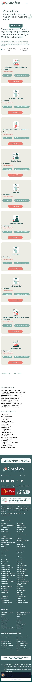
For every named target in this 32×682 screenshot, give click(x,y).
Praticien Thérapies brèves (23, 581)
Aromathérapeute (21, 525)
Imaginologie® (20, 552)
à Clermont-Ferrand (11, 390)
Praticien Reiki (4, 579)
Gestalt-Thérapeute (21, 548)
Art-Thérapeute (5, 527)
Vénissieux (6, 426)
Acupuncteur (20, 523)
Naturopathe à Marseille (22, 643)
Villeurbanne (6, 421)
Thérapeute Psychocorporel (23, 602)
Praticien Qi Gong (21, 577)
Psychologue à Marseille (7, 645)
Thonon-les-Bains (8, 447)
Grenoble (5, 418)
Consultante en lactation (7, 538)
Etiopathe (3, 546)
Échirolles (5, 444)
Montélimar (6, 439)
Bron (4, 436)
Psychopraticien (5, 590)
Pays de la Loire (20, 626)
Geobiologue (4, 548)
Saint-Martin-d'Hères (9, 437)
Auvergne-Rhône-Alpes (12, 49)
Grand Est (19, 616)
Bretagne (3, 614)
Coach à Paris (4, 647)
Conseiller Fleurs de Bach (22, 535)
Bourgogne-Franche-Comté (23, 612)
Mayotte (19, 622)
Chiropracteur (4, 531)
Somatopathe (4, 596)
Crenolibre (4, 476)
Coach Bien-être (20, 531)
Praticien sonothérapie (6, 586)
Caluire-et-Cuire (7, 432)
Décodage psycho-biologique (8, 542)
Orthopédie (19, 561)
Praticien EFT (20, 567)
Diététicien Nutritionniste (23, 540)
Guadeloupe (4, 618)
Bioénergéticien (5, 529)
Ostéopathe (4, 563)
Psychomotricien (20, 588)
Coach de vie (20, 533)
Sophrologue (4, 598)
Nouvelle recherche (16, 25)
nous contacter (8, 671)
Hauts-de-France (5, 620)
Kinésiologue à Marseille (7, 649)
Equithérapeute (5, 544)
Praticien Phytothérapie (22, 575)
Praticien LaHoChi (21, 571)
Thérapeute (19, 598)
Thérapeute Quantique (6, 604)
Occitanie (3, 626)
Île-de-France (20, 628)
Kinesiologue (20, 554)
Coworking (19, 538)
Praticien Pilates (5, 577)
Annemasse (6, 445)
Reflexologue (4, 592)
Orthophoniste (4, 561)
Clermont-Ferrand (25, 49)
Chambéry (6, 429)
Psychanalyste (20, 586)
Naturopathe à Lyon (6, 638)
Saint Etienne (6, 416)
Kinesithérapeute (5, 556)
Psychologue (4, 588)
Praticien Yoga (4, 583)
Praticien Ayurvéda (21, 563)
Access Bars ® (4, 523)
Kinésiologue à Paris (6, 643)
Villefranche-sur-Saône (9, 442)
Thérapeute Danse (5, 600)
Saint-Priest (6, 431)
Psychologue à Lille (21, 641)
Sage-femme (20, 594)
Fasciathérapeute (21, 546)
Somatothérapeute (21, 596)
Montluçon (6, 440)
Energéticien (20, 542)
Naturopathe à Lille (21, 645)
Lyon (4, 414)
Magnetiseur (20, 556)
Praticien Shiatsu (21, 579)
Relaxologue (20, 592)
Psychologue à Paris (6, 636)
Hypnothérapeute (5, 552)
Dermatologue (4, 540)
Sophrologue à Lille (5, 641)
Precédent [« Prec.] (6, 373)
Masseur (3, 557)
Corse (2, 616)
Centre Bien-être (21, 529)
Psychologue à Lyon (21, 647)
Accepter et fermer (16, 679)
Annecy (5, 424)
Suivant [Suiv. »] (17, 373)
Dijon (4, 419)
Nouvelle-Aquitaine (21, 624)
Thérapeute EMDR (21, 600)
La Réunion (19, 620)
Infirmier (3, 554)
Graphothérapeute (5, 550)
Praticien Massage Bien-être (8, 573)
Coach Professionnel (6, 533)
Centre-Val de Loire (21, 614)
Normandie (4, 624)
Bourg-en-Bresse (8, 434)
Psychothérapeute (21, 590)
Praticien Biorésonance (22, 565)
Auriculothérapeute (21, 527)
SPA (2, 594)
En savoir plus (9, 676)
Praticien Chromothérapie (7, 567)
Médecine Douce (5, 559)
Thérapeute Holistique (6, 602)
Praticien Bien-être (5, 565)
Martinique (4, 622)
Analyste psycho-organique (7, 525)
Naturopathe (20, 559)
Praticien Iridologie (5, 571)
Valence (5, 427)
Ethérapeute (20, 544)
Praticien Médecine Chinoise (8, 575)
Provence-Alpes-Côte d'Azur (8, 628)
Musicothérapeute (21, 557)
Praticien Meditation (21, 573)
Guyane (18, 618)
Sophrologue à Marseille (22, 636)
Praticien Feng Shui (5, 569)
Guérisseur (19, 550)
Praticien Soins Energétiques (8, 581)
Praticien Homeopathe (22, 569)
